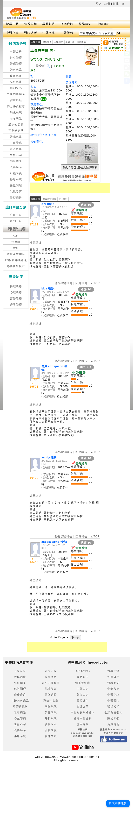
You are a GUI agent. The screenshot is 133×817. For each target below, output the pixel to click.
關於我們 (113, 718)
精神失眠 (16, 88)
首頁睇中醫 (82, 671)
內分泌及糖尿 (16, 106)
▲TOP (94, 283)
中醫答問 (58, 42)
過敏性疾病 (15, 124)
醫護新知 (85, 24)
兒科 (16, 235)
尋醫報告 (48, 24)
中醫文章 (48, 32)
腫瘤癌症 (16, 100)
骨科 (16, 247)
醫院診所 (30, 32)
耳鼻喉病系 (15, 130)
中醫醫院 (113, 700)
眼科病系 (16, 167)
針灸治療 (16, 57)
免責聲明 (113, 724)
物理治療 (16, 286)
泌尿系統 (16, 179)
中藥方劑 (113, 688)
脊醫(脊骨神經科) (16, 260)
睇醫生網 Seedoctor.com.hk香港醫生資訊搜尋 (83, 732)
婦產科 (16, 241)
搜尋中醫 (12, 24)
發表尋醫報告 (49, 199)
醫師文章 (83, 706)
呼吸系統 (16, 148)
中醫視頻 (67, 32)
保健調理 (16, 185)
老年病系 (16, 118)
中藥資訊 (103, 24)
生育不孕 (16, 155)
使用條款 (83, 724)
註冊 (107, 3)
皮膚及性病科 (16, 254)
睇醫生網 (17, 228)
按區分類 (113, 677)
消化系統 (16, 112)
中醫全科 (16, 51)
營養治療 (16, 304)
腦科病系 (16, 161)
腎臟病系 (16, 136)
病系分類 (30, 24)
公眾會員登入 (113, 712)
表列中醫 (16, 220)
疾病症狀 (67, 24)
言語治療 (16, 298)
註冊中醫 (16, 215)
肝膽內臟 (16, 173)
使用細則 (63, 199)
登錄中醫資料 (83, 718)
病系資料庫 (82, 682)
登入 (99, 3)
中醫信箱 (12, 32)
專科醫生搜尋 (16, 266)
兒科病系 (16, 81)
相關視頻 (81, 42)
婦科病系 (16, 69)
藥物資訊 (83, 694)
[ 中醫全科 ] (41, 66)
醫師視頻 (113, 706)
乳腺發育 (16, 191)
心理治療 (16, 292)
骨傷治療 (16, 63)
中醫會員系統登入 (83, 712)
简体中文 (119, 3)
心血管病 (16, 142)
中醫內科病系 (16, 94)
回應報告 (81, 283)
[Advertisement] (80, 13)
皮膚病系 (16, 75)
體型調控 (16, 197)
